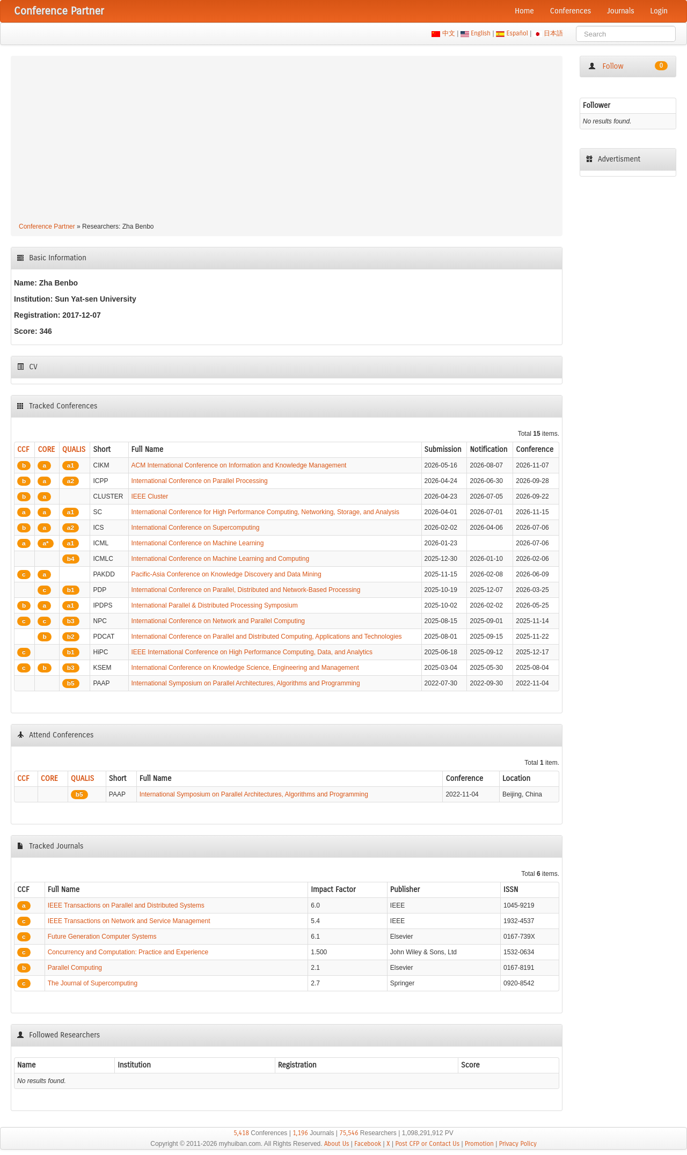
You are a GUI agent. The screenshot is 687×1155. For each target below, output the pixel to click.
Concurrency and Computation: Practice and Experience (128, 952)
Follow (628, 66)
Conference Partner (47, 226)
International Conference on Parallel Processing (199, 481)
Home (524, 11)
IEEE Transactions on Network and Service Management (129, 921)
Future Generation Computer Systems (102, 936)
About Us (336, 1143)
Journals (620, 11)
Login (659, 11)
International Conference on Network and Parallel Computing (218, 621)
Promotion (479, 1143)
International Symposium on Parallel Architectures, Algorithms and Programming (245, 683)
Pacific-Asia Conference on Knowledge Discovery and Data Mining (226, 574)
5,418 (241, 1133)
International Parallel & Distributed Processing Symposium (214, 605)
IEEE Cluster (150, 496)
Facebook (367, 1143)
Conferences (570, 11)
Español (517, 33)
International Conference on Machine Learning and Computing (220, 558)
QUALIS (73, 449)
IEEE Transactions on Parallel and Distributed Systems (126, 905)
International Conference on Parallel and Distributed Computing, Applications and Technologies (266, 636)
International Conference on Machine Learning (197, 543)
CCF (23, 449)
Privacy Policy (518, 1143)
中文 (448, 33)
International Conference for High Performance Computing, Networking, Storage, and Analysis (265, 512)
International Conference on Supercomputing (195, 527)
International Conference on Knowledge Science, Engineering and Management (245, 667)
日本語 (553, 33)
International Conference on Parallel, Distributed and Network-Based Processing (246, 590)
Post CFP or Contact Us (427, 1143)
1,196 (300, 1133)
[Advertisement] (286, 140)
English (481, 33)
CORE (46, 449)
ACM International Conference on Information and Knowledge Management (239, 465)
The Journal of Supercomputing (92, 983)
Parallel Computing (75, 967)
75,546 (348, 1133)
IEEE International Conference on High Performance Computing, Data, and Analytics (252, 652)
